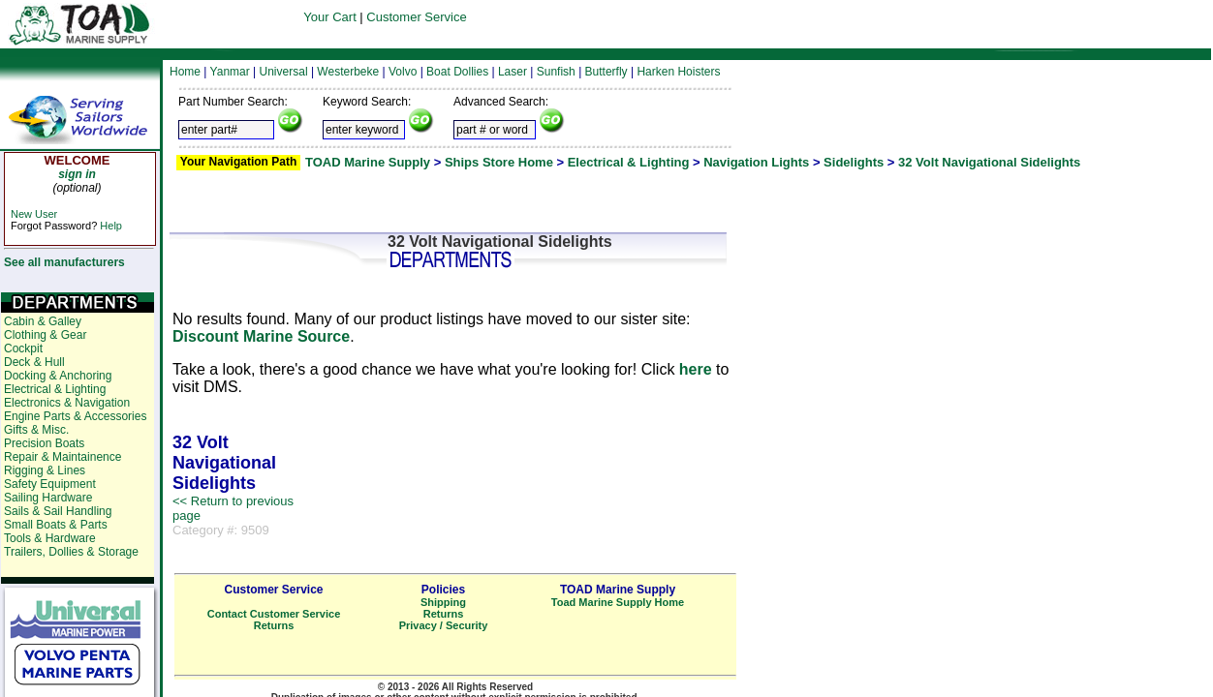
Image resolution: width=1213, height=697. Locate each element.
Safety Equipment (50, 484)
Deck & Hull (34, 362)
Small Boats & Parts (56, 524)
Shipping (443, 602)
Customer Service (416, 17)
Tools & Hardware (50, 538)
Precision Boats (44, 443)
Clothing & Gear (45, 335)
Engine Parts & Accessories (75, 416)
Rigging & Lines (44, 470)
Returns (274, 625)
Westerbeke (348, 71)
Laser (512, 71)
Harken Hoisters (678, 71)
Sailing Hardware (48, 497)
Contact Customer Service (274, 614)
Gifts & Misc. (36, 430)
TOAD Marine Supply (367, 162)
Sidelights (854, 162)
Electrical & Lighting (629, 162)
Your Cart (329, 17)
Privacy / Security (443, 625)
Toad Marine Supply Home (617, 602)
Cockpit (23, 348)
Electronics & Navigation (67, 402)
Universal (284, 71)
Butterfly (606, 71)
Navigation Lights (756, 162)
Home (185, 71)
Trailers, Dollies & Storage (71, 552)
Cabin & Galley (42, 321)
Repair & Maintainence (62, 457)
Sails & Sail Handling (57, 511)
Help (111, 225)
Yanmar (230, 71)
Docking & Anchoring (57, 375)
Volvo (403, 71)
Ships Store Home (499, 162)
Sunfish (556, 71)
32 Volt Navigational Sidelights (989, 162)
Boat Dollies (457, 71)
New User (34, 214)
